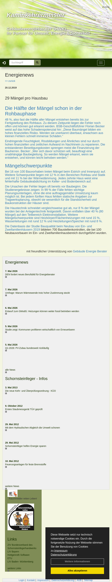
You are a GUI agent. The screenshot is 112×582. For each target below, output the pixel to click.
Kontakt (31, 580)
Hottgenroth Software (18, 555)
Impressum (60, 550)
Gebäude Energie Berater (90, 251)
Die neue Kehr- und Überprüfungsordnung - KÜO (30, 391)
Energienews (16, 262)
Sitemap (88, 580)
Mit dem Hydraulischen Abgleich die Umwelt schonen (32, 427)
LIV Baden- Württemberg (20, 561)
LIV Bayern (13, 551)
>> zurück (10, 81)
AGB (79, 580)
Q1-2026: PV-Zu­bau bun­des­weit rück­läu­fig (27, 348)
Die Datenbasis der (18, 226)
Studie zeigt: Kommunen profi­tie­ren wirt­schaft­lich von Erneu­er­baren (40, 329)
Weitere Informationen (77, 561)
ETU (9, 558)
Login (21, 580)
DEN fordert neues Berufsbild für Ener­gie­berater (30, 274)
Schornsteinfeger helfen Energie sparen (25, 446)
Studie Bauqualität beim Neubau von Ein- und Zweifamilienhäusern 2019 (48, 228)
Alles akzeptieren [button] (77, 570)
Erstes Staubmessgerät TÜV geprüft (24, 409)
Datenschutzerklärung (64, 554)
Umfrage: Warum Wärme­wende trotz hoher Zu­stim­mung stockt (37, 293)
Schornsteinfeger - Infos (26, 378)
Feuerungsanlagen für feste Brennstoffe (25, 464)
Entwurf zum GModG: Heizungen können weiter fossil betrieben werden (42, 311)
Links (12, 539)
